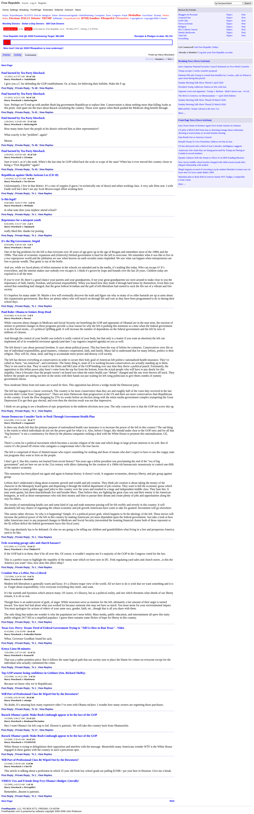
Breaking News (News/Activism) (194, 61)
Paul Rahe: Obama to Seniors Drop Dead (26, 311)
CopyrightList (136, 18)
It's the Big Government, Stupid (20, 241)
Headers (159, 59)
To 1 (34, 193)
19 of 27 (31, 546)
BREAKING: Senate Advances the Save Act (198, 108)
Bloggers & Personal (187, 14)
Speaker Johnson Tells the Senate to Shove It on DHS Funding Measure (211, 157)
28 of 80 (30, 697)
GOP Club (183, 20)
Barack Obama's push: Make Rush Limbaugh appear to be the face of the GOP (49, 714)
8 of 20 (31, 178)
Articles (6, 55)
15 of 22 (31, 652)
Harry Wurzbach (12, 79)
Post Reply (7, 88)
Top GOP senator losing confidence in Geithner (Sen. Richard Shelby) (43, 672)
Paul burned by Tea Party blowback (23, 72)
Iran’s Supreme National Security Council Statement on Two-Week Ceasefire (213, 66)
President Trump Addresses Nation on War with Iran (202, 87)
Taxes (108, 15)
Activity (17, 55)
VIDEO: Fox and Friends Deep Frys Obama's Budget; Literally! (40, 780)
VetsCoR (182, 35)
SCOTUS (28, 15)
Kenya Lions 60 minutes (16, 648)
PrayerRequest (16, 15)
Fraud (124, 15)
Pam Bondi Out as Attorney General (194, 137)
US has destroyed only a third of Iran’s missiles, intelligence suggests (210, 146)
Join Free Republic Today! (206, 47)
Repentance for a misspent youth (21, 220)
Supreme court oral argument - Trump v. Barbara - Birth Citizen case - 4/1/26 (213, 91)
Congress (116, 15)
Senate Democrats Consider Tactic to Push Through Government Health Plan (48, 416)
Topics (229, 14)
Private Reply (22, 88)
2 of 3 (30, 223)
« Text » (169, 59)
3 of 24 (32, 676)
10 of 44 (31, 631)
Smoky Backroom (186, 32)
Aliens (55, 15)
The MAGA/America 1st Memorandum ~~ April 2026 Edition (207, 95)
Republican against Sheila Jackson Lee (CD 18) (29, 175)
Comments (30, 55)
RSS (172, 801)
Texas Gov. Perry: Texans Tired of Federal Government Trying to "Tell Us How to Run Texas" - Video (62, 627)
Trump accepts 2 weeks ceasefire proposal (197, 70)
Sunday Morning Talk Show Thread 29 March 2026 (202, 100)
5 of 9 (30, 315)
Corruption (100, 15)
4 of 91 (31, 202)
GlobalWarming (86, 15)
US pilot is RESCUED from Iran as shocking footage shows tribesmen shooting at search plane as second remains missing (210, 131)
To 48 (34, 88)
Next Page (7, 65)
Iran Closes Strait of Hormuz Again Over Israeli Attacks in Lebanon (209, 125)
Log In (33, 3)
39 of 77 (31, 420)
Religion (182, 26)
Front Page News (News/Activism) (195, 120)
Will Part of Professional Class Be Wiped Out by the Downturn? (40, 693)
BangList (46, 15)
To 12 (34, 709)
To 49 (34, 145)
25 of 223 (30, 718)
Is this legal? (8, 199)
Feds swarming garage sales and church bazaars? (31, 542)
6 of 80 (29, 763)
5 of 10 (29, 784)
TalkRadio (57, 18)
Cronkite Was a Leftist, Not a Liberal (23, 572)
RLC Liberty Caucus (187, 29)
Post (244, 14)
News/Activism (185, 23)
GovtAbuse (147, 15)
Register (42, 3)
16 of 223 (30, 739)
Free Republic (10, 2)
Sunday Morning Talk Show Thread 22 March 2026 (202, 104)
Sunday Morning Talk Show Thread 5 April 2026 (200, 82)
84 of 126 (30, 97)
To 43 (34, 169)
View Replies (46, 88)
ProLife (37, 15)
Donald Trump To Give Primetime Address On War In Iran (205, 141)
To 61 (34, 112)
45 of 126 (32, 154)
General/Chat (184, 17)
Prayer (5, 15)
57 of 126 (32, 121)
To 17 (34, 730)
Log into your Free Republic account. (216, 52)
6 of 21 (31, 576)
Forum (25, 3)
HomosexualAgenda (68, 15)
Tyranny (157, 15)
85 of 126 (30, 76)
